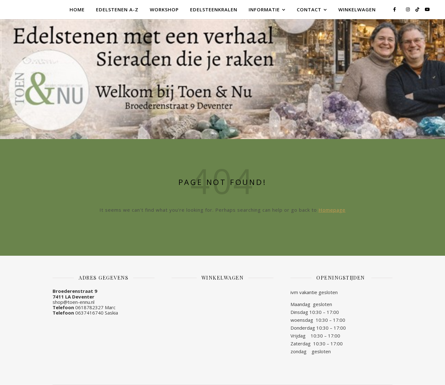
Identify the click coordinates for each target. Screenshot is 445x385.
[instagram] (408, 9)
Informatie (264, 9)
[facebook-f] (395, 9)
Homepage (332, 210)
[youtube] (427, 9)
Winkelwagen (357, 9)
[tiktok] (417, 9)
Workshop (164, 9)
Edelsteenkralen (213, 9)
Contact (309, 9)
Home (77, 9)
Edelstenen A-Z (117, 9)
